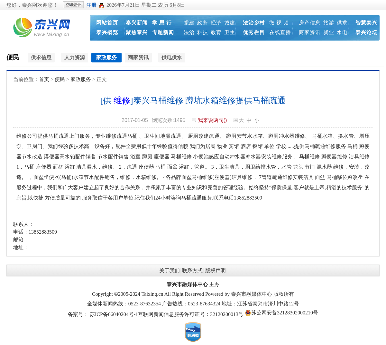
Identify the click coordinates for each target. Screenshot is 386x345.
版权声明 (215, 270)
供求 (342, 22)
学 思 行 (162, 22)
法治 (189, 32)
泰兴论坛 (366, 32)
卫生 (229, 32)
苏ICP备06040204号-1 (114, 314)
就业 (328, 32)
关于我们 (169, 270)
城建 (229, 22)
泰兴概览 (107, 32)
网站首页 (107, 22)
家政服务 (80, 79)
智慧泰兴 (366, 22)
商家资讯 (310, 32)
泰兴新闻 (137, 22)
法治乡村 (254, 22)
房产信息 (310, 22)
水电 (342, 32)
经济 (216, 22)
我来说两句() (212, 120)
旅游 (328, 22)
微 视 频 (279, 22)
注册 (91, 5)
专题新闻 (163, 32)
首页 (44, 79)
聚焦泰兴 (137, 32)
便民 (12, 57)
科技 (202, 32)
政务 (202, 22)
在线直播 (280, 32)
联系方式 (192, 270)
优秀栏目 (254, 32)
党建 (189, 22)
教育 (216, 32)
